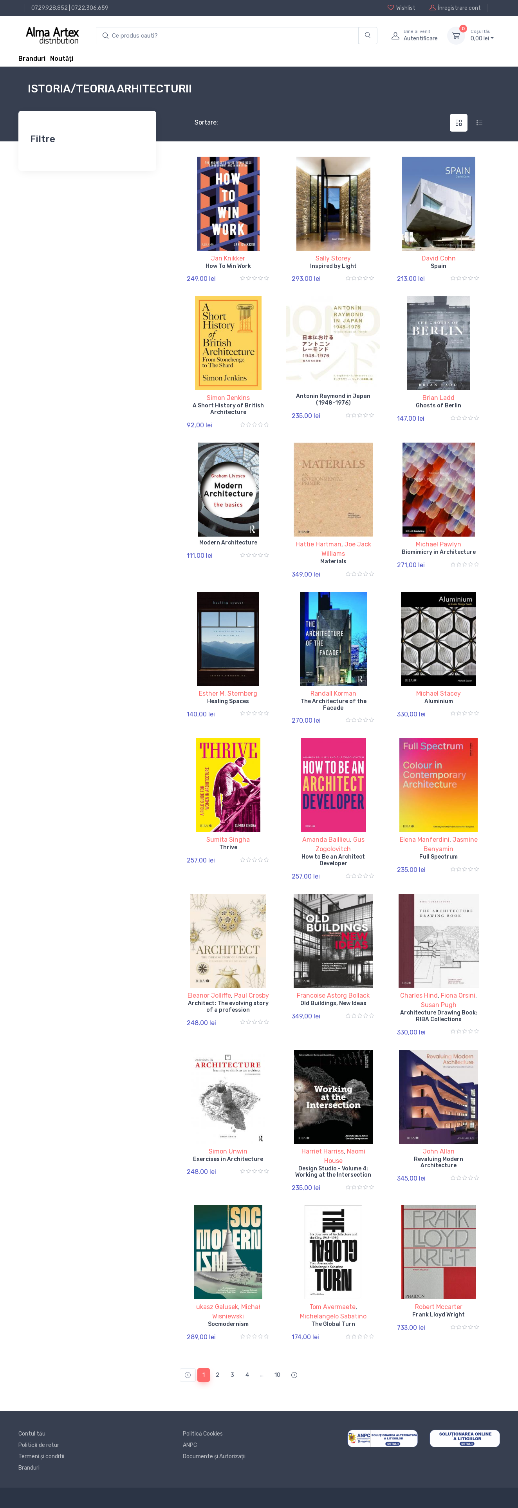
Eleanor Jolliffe (209, 995)
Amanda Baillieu (326, 839)
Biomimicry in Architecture (439, 552)
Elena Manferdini (424, 839)
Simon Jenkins (228, 397)
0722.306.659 (89, 8)
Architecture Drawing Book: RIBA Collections (438, 1016)
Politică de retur (38, 1445)
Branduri (31, 58)
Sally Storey (333, 258)
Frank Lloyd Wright (438, 1314)
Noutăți (61, 58)
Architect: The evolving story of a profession (228, 1006)
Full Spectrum (438, 856)
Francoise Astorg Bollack (333, 995)
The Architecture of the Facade (333, 704)
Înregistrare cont (455, 7)
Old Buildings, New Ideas (333, 1003)
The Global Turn (333, 1324)
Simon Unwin (228, 1151)
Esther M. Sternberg (228, 693)
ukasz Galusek (217, 1307)
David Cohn (439, 258)
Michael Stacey (438, 693)
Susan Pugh (439, 1005)
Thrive (228, 847)
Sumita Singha (228, 839)
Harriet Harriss (322, 1151)
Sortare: (200, 122)
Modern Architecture (228, 542)
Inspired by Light (333, 266)
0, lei (482, 35)
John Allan (439, 1151)
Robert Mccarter (438, 1307)
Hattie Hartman (318, 544)
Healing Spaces (228, 701)
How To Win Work (228, 266)
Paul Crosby (251, 995)
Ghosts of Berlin (438, 405)
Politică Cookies (203, 1433)
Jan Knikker (228, 258)
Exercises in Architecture (228, 1159)
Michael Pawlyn (438, 544)
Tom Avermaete (332, 1307)
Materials (333, 561)
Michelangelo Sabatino (333, 1316)
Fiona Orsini (458, 995)
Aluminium (438, 701)
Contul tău (31, 1433)
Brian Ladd (438, 397)
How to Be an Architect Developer (333, 860)
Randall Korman (333, 693)
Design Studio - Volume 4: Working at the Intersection (333, 1172)
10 (277, 1374)
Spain (438, 266)
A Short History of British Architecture (228, 409)
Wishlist (401, 7)
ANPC (190, 1445)
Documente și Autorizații (214, 1456)
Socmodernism (228, 1324)
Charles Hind (419, 995)
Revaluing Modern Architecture (438, 1162)
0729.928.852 (49, 8)
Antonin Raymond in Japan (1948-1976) (333, 399)
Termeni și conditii (41, 1456)
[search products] (227, 36)
